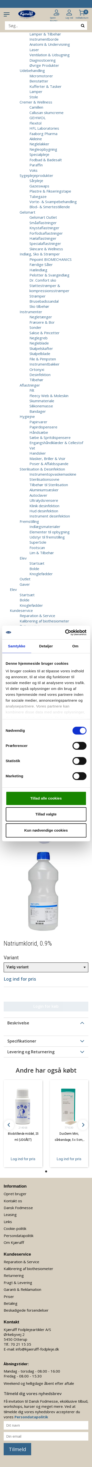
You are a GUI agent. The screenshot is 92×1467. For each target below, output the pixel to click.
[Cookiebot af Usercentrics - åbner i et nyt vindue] (65, 632)
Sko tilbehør (39, 306)
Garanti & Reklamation (22, 1289)
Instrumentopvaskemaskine (52, 474)
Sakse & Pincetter (44, 332)
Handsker (37, 453)
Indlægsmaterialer (44, 526)
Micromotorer (41, 75)
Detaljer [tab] (46, 646)
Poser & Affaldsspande (48, 463)
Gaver (25, 584)
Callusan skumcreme (46, 112)
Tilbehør (36, 379)
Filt (31, 390)
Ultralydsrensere (43, 500)
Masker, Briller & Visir (47, 458)
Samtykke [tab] (16, 646)
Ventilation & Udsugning (49, 54)
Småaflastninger (43, 222)
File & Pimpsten (42, 358)
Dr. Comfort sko (42, 280)
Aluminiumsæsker (44, 489)
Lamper (35, 91)
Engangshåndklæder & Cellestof (56, 442)
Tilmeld (17, 1449)
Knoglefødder (41, 573)
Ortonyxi (36, 369)
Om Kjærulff (14, 1242)
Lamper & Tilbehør (45, 34)
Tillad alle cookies (46, 798)
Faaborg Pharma (43, 133)
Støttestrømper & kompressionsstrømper (49, 288)
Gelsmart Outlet (43, 217)
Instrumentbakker (44, 364)
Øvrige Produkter (44, 65)
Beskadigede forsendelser (26, 1310)
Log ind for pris (23, 1159)
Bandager (37, 411)
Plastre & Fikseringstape (50, 191)
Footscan (37, 547)
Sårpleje (36, 180)
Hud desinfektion (43, 510)
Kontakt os (13, 1200)
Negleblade (39, 343)
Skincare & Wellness (46, 248)
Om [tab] (75, 646)
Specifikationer (21, 1041)
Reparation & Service (37, 615)
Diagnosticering (42, 60)
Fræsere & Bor (42, 322)
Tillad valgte (45, 814)
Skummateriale (41, 400)
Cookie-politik (15, 1228)
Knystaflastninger (44, 227)
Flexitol (35, 123)
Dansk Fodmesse (18, 1207)
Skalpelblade (39, 353)
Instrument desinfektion (49, 516)
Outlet (25, 578)
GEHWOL (37, 117)
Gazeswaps (39, 185)
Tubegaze (38, 196)
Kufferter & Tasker (45, 86)
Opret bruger (15, 1193)
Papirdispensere (43, 426)
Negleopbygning (43, 149)
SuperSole (37, 542)
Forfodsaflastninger (46, 233)
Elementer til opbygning (49, 531)
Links (8, 1221)
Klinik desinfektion (44, 505)
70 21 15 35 (21, 1344)
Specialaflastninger (45, 243)
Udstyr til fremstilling (47, 537)
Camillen (36, 107)
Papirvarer (38, 421)
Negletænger (40, 316)
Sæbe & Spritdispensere (50, 437)
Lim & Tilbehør (41, 552)
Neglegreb (38, 337)
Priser (9, 1296)
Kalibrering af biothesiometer (44, 621)
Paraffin (36, 164)
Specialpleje (39, 154)
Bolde (34, 568)
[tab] (46, 1023)
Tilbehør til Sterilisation (48, 484)
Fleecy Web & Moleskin (48, 395)
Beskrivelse (18, 1023)
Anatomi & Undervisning (49, 44)
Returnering (14, 1275)
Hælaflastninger (42, 238)
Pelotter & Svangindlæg (49, 275)
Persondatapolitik (18, 1235)
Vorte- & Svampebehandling (53, 201)
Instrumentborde (44, 39)
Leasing (10, 1214)
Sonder (35, 327)
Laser (34, 49)
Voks (33, 170)
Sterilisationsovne (44, 479)
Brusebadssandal (44, 301)
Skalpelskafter (41, 348)
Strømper (37, 296)
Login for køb (46, 1006)
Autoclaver (38, 495)
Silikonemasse (41, 405)
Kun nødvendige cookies (46, 830)
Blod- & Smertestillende (49, 206)
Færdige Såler (41, 264)
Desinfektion (40, 374)
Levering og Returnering (30, 1051)
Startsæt (36, 563)
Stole (33, 96)
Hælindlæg (38, 269)
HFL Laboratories (44, 128)
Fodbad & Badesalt (45, 159)
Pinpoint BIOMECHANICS (50, 259)
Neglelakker (39, 143)
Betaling (10, 1303)
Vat (32, 448)
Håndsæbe (38, 432)
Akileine (35, 138)
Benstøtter (38, 81)
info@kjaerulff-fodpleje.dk (37, 1349)
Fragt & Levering (18, 1282)
